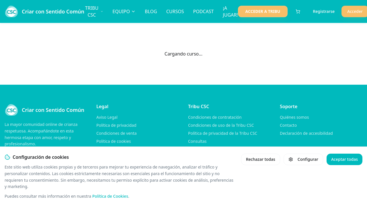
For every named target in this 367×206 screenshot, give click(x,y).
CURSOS (175, 11)
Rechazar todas (260, 159)
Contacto (288, 125)
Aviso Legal (107, 117)
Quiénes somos (294, 117)
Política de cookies (113, 141)
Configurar (303, 159)
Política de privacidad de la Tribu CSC (222, 133)
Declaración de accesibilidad (306, 133)
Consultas (197, 141)
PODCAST (203, 11)
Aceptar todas (344, 159)
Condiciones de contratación (215, 117)
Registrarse (324, 11)
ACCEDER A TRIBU (262, 11)
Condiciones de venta (116, 133)
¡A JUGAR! (230, 11)
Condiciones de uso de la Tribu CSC (221, 125)
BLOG (151, 11)
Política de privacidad (116, 125)
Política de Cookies (110, 196)
